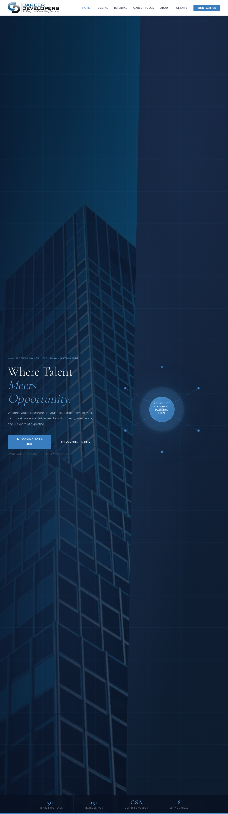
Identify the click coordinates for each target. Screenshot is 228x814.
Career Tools (143, 7)
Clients (181, 7)
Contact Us (207, 7)
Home (86, 7)
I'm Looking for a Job (29, 441)
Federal (102, 7)
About (165, 7)
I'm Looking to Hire (75, 441)
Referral (120, 7)
